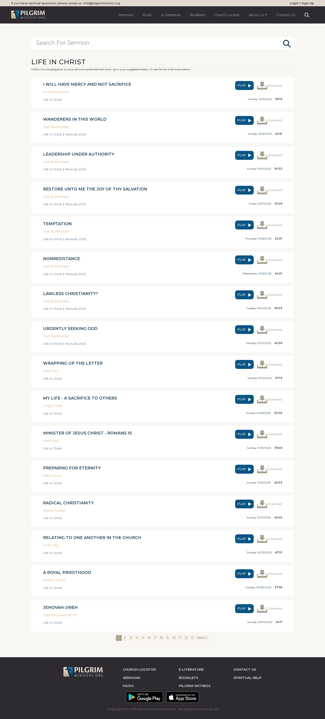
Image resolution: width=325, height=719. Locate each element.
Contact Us (285, 15)
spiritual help (247, 677)
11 (180, 638)
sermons (131, 677)
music (128, 686)
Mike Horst (52, 475)
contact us (244, 669)
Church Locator (227, 15)
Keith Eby (51, 371)
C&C (215, 708)
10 (174, 638)
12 (186, 638)
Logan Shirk (53, 406)
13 (192, 638)
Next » (202, 638)
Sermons (125, 15)
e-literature (191, 669)
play (245, 85)
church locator (139, 669)
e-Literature (171, 15)
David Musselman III (60, 615)
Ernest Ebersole (56, 92)
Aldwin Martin (54, 510)
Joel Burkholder (56, 126)
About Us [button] (256, 15)
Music (147, 15)
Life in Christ (52, 99)
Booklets (197, 15)
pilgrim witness (194, 686)
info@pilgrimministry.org (101, 3)
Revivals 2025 (75, 134)
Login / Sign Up (302, 3)
